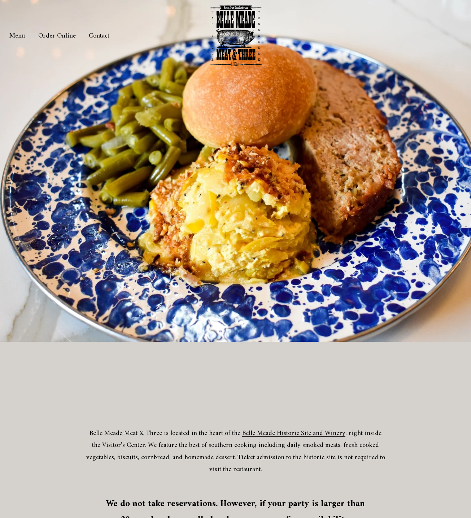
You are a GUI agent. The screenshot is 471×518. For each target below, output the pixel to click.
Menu (17, 36)
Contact (99, 36)
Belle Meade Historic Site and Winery (293, 433)
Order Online (57, 36)
